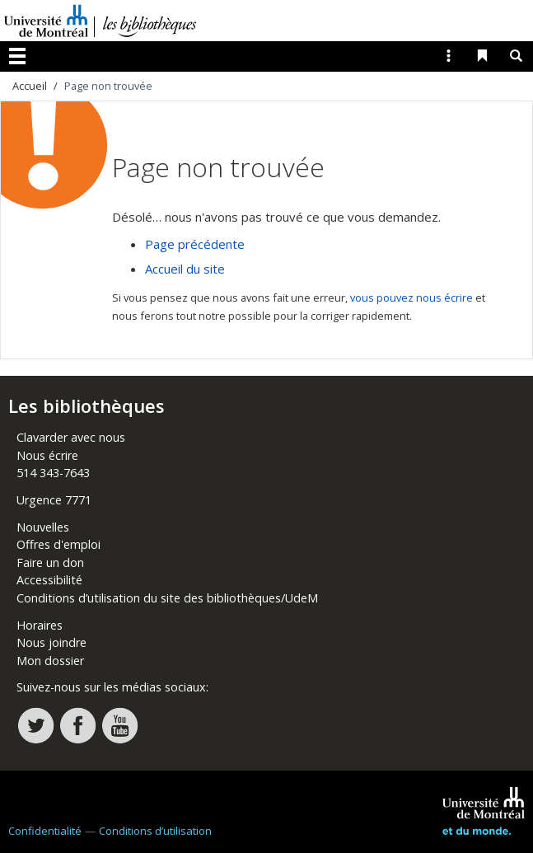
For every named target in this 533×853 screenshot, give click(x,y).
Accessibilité (49, 580)
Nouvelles (42, 527)
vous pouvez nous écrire (411, 297)
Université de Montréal (46, 20)
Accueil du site (185, 268)
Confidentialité (45, 831)
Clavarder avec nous (70, 437)
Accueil (29, 85)
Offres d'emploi (58, 544)
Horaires (39, 625)
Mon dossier (50, 660)
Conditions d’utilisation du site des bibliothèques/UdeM (167, 598)
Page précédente (195, 244)
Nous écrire (47, 455)
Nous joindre (51, 642)
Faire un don (50, 562)
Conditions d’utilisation (155, 831)
